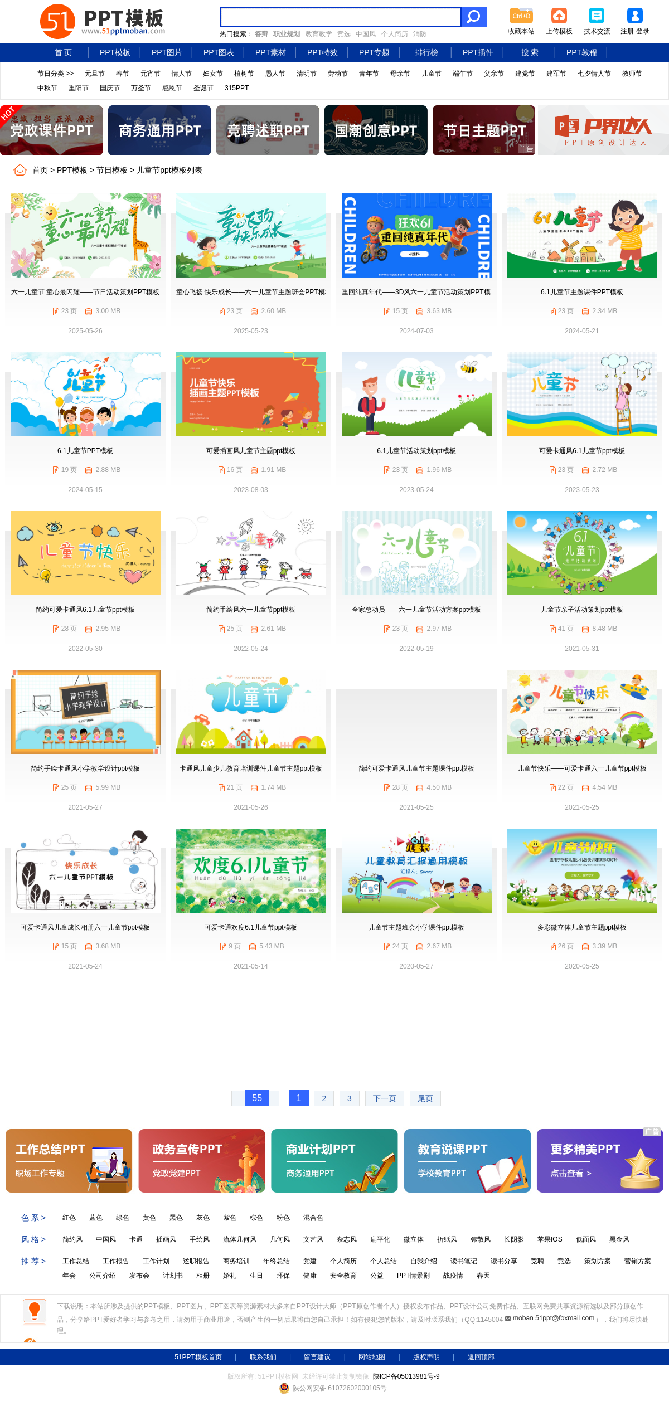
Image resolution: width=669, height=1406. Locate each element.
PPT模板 (115, 52)
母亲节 (400, 73)
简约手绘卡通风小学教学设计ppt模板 (85, 768)
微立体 (414, 1239)
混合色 (313, 1218)
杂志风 (347, 1239)
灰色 (203, 1218)
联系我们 (263, 1357)
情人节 (182, 73)
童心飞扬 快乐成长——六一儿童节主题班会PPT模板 (254, 292)
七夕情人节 (594, 73)
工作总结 (75, 1261)
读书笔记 (463, 1261)
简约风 (72, 1239)
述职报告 (196, 1261)
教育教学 (319, 34)
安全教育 (343, 1275)
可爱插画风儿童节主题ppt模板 (251, 451)
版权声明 (426, 1357)
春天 (483, 1275)
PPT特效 (322, 52)
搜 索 (530, 52)
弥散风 (481, 1239)
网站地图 (371, 1357)
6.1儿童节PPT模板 (85, 451)
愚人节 (275, 73)
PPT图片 (167, 52)
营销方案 (637, 1261)
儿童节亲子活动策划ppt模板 (582, 610)
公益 (377, 1275)
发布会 (139, 1275)
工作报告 (116, 1261)
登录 (642, 31)
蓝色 (96, 1218)
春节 (122, 73)
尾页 (425, 1098)
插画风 (166, 1239)
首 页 (63, 52)
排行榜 (426, 52)
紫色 (229, 1218)
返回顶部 (481, 1357)
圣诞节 (203, 88)
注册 (627, 31)
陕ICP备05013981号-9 (406, 1376)
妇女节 (213, 73)
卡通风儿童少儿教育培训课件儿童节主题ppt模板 (251, 768)
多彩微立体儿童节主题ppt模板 (582, 927)
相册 (203, 1275)
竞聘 (537, 1261)
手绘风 (200, 1239)
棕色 (256, 1218)
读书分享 (504, 1261)
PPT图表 (218, 52)
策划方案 (597, 1261)
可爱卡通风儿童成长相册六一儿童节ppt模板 (86, 927)
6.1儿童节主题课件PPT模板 (582, 292)
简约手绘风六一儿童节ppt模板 (251, 610)
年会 (69, 1275)
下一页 (384, 1098)
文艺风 (313, 1239)
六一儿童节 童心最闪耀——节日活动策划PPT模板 (85, 292)
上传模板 (559, 31)
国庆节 (110, 88)
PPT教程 (581, 52)
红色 (69, 1218)
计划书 (173, 1275)
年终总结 (276, 1261)
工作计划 (156, 1261)
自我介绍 (423, 1261)
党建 (310, 1261)
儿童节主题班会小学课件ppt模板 (417, 927)
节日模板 (112, 170)
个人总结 (383, 1261)
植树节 (244, 73)
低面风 (586, 1239)
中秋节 (47, 88)
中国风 (366, 34)
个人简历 (394, 34)
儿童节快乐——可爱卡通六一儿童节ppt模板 (582, 768)
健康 (310, 1275)
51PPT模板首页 (198, 1357)
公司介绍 (102, 1275)
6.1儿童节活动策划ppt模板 (416, 451)
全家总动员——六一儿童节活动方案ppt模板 (417, 610)
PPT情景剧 (413, 1275)
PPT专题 (374, 52)
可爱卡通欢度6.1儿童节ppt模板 (251, 927)
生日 (256, 1275)
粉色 (283, 1218)
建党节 (525, 73)
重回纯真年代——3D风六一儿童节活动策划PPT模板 (419, 292)
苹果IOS (550, 1239)
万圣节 (141, 88)
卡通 (136, 1239)
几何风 (280, 1239)
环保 (283, 1275)
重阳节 (79, 88)
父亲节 (494, 73)
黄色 (149, 1218)
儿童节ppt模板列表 (169, 170)
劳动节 (338, 73)
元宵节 (150, 73)
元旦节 (95, 73)
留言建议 (317, 1357)
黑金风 (619, 1239)
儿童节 (431, 73)
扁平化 (380, 1239)
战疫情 (453, 1275)
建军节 (556, 73)
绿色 (122, 1218)
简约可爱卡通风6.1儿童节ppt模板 (85, 610)
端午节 (463, 73)
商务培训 (236, 1261)
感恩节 (172, 88)
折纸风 (447, 1239)
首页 (40, 170)
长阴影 (514, 1239)
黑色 (176, 1218)
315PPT (237, 88)
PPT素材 (270, 52)
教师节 (632, 73)
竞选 (344, 34)
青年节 (369, 73)
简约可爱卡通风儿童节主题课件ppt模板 (416, 768)
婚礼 (229, 1275)
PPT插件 (478, 52)
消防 (419, 34)
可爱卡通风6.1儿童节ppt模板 (581, 451)
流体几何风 (239, 1239)
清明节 (307, 73)
